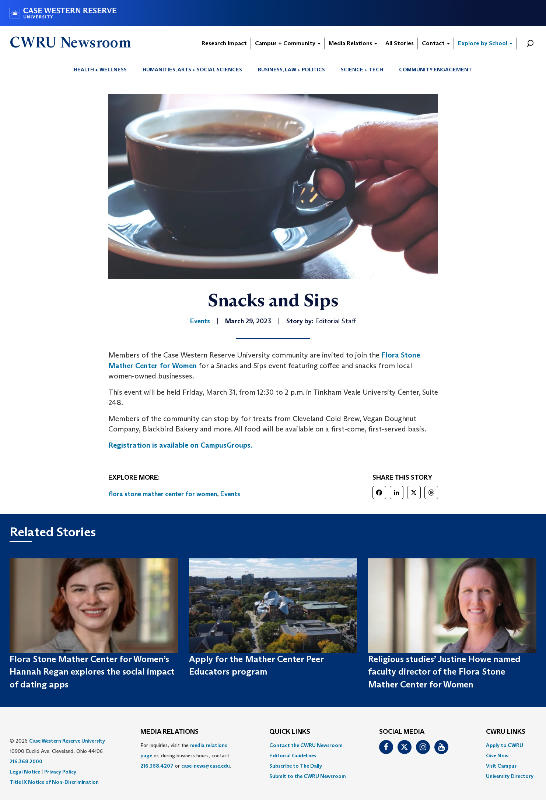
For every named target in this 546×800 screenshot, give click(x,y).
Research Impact (224, 43)
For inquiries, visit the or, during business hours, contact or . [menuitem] (185, 755)
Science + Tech (362, 69)
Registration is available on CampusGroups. (180, 445)
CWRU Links (505, 732)
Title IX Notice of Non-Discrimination (54, 782)
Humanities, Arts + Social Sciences (192, 69)
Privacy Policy (60, 771)
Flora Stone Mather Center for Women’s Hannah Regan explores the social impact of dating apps (92, 672)
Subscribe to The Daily (295, 765)
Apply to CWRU (504, 745)
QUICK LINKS (289, 732)
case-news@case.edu (205, 765)
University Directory (509, 776)
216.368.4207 (157, 765)
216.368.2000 (26, 761)
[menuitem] (100, 69)
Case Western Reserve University (67, 740)
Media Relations (353, 43)
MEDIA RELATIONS (169, 732)
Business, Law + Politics (291, 69)
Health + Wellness (100, 69)
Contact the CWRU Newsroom (306, 745)
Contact (436, 43)
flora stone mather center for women (162, 494)
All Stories (399, 43)
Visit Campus (501, 765)
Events (230, 494)
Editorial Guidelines (292, 755)
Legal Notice (25, 771)
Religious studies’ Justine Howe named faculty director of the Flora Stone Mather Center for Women (444, 672)
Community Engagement (435, 69)
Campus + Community (288, 43)
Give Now (497, 755)
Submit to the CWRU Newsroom (307, 776)
